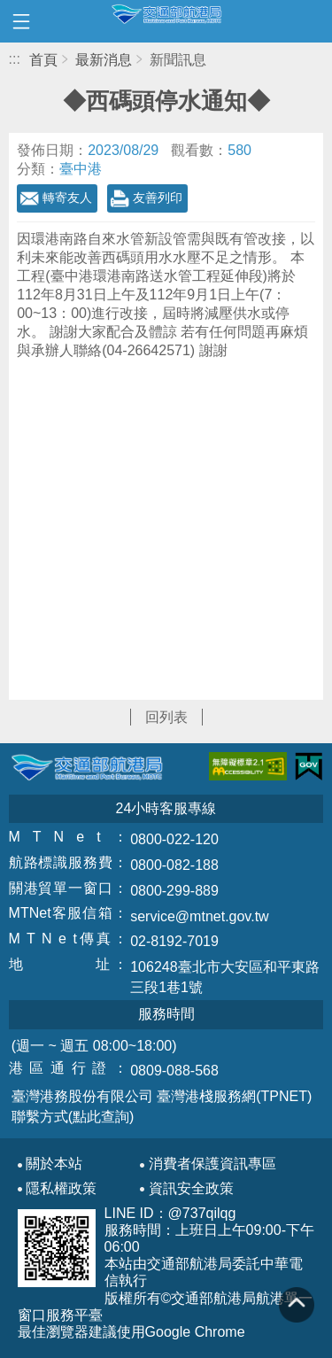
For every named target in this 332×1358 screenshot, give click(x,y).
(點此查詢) (101, 1116)
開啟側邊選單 (21, 21)
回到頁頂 (296, 1305)
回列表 (166, 717)
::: (14, 58)
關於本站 (54, 1164)
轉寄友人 (67, 197)
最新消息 (103, 59)
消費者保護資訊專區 (212, 1164)
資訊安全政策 (191, 1189)
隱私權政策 (61, 1189)
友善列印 (157, 197)
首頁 (43, 59)
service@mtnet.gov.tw (199, 916)
